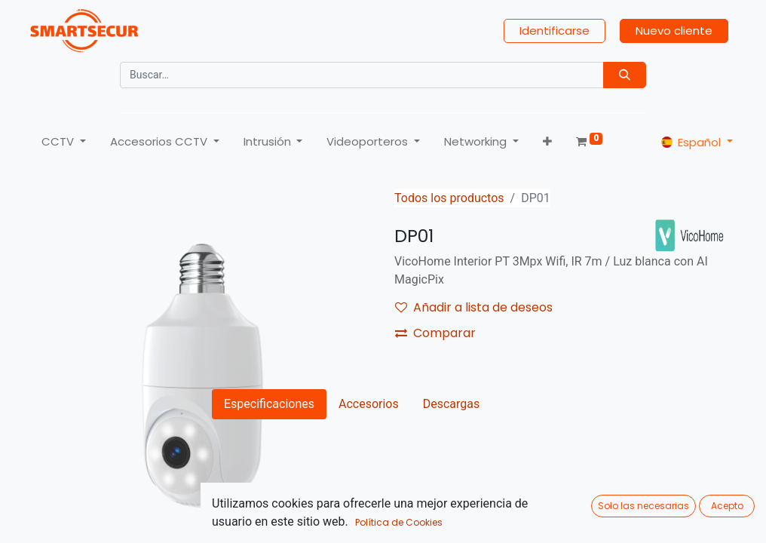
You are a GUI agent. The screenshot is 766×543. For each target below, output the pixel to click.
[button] (547, 142)
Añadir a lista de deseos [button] (474, 307)
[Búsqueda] (624, 75)
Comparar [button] (435, 333)
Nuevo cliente (674, 30)
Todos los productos (449, 198)
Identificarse (554, 30)
